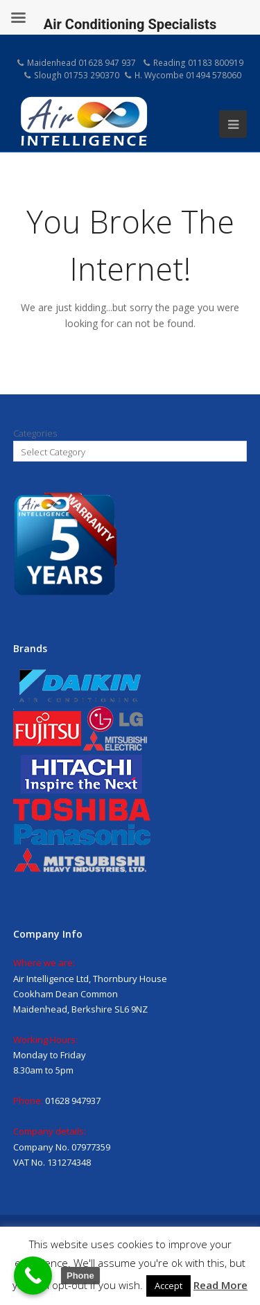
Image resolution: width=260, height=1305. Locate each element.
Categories (35, 433)
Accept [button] (168, 1285)
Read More (220, 1285)
